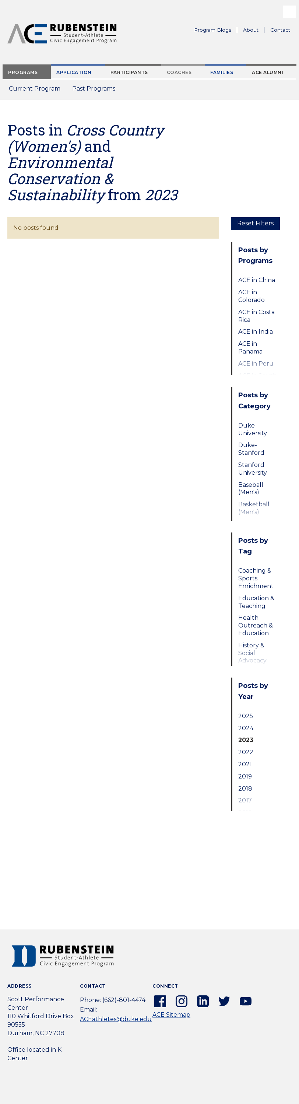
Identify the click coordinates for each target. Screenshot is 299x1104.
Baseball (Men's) (250, 488)
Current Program (34, 88)
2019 (245, 776)
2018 (245, 788)
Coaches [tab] (179, 72)
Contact (280, 30)
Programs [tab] (23, 72)
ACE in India (255, 331)
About (253, 31)
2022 (245, 752)
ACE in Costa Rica (256, 316)
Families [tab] (221, 72)
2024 (245, 728)
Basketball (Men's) (254, 508)
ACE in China (256, 280)
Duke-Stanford (251, 449)
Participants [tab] (129, 72)
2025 (245, 716)
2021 (245, 764)
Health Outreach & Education (255, 625)
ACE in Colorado (251, 296)
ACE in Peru (256, 363)
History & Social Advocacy (252, 653)
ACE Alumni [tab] (267, 72)
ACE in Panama (250, 347)
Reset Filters (255, 223)
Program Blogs (212, 30)
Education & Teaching (256, 602)
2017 (245, 800)
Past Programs (96, 91)
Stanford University (252, 468)
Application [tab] (74, 72)
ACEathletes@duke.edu (116, 1019)
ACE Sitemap (171, 1014)
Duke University (252, 429)
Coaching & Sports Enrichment (256, 578)
